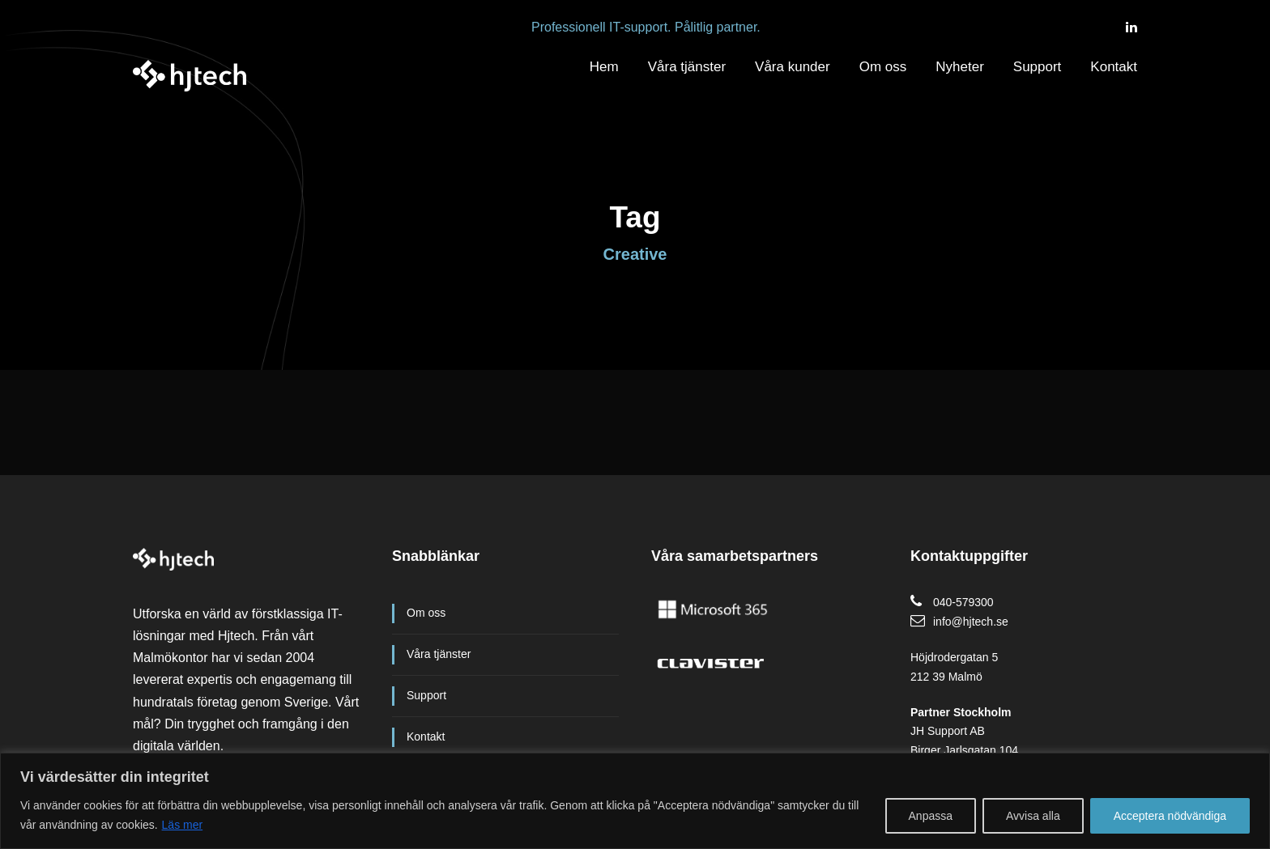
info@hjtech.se (970, 621)
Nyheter (959, 66)
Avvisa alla (1033, 815)
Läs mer (182, 824)
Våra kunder (792, 66)
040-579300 (963, 602)
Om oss (883, 66)
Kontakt (1113, 66)
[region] (635, 801)
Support (1037, 66)
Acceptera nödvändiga (1170, 815)
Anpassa (930, 815)
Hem (604, 66)
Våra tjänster (687, 66)
